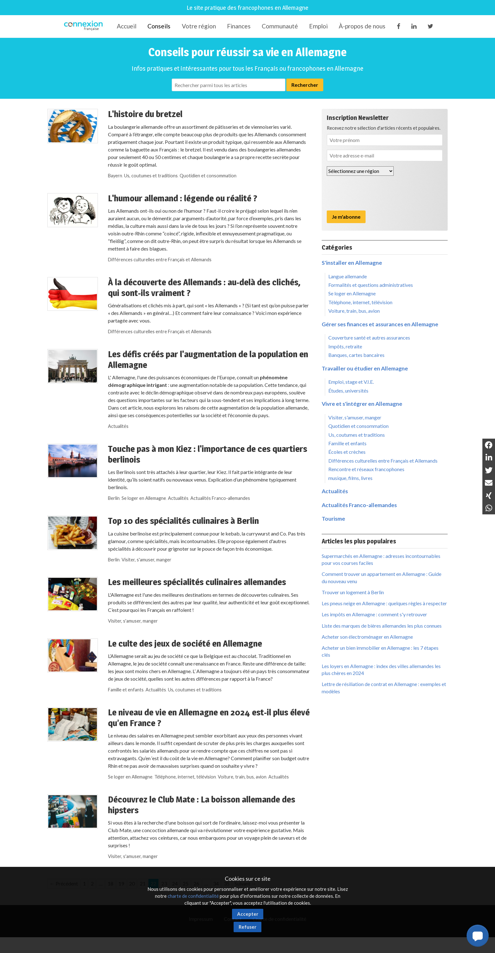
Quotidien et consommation (208, 175)
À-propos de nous (362, 26)
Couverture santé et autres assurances (369, 337)
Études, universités (348, 391)
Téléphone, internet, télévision (185, 776)
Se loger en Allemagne (144, 498)
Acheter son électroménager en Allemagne (367, 637)
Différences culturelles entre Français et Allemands (160, 259)
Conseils (158, 26)
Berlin (114, 498)
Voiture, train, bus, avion (242, 776)
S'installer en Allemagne (352, 262)
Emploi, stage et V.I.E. (351, 382)
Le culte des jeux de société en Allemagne (185, 643)
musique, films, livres (350, 478)
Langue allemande (347, 276)
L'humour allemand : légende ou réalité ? (182, 198)
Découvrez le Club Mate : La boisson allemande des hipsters (201, 804)
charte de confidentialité (193, 896)
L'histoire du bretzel (145, 114)
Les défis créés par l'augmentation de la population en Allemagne (208, 359)
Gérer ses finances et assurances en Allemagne (380, 324)
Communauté (280, 26)
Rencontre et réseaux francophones (366, 469)
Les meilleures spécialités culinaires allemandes (197, 582)
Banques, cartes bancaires (356, 355)
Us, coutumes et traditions (151, 175)
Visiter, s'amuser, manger (146, 559)
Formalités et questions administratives (370, 285)
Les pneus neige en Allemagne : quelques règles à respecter (384, 603)
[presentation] (375, 193)
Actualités (118, 426)
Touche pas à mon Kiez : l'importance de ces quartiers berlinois (207, 454)
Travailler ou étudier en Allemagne (365, 368)
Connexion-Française (84, 26)
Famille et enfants (126, 689)
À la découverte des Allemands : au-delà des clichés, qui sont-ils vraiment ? (204, 287)
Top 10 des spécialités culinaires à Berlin (183, 520)
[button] (478, 936)
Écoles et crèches (347, 452)
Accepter (247, 914)
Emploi (318, 26)
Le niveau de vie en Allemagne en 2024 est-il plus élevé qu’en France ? (209, 717)
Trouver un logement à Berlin (353, 592)
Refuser (247, 927)
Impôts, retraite (345, 346)
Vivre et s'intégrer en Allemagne (362, 403)
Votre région (199, 26)
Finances (239, 26)
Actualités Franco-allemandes (220, 498)
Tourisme (333, 518)
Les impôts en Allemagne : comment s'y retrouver (374, 614)
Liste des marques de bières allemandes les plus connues (382, 626)
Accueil (126, 26)
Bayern (115, 175)
